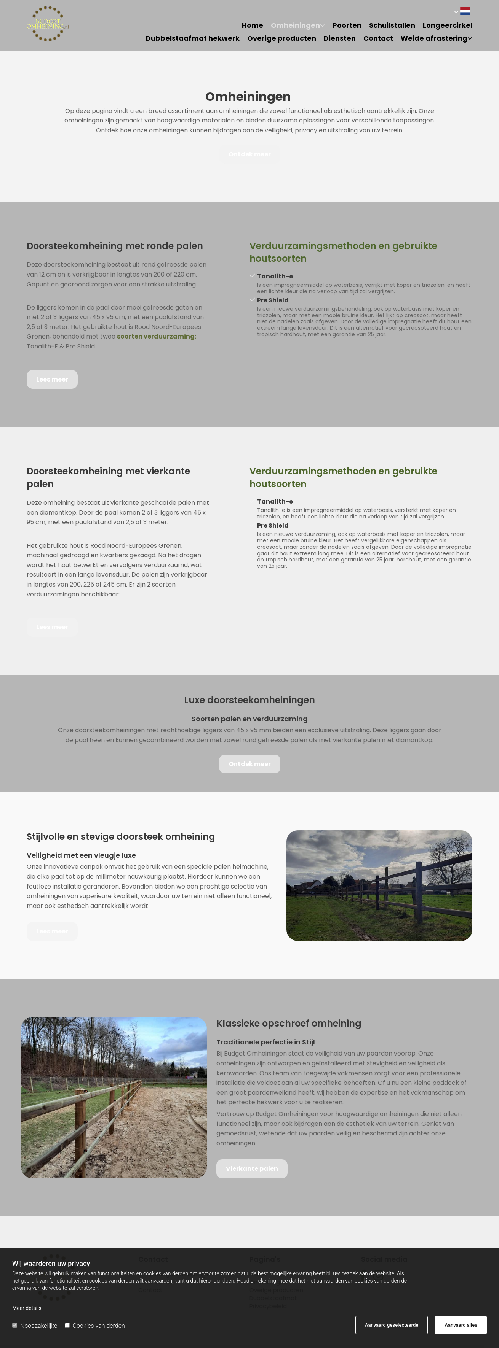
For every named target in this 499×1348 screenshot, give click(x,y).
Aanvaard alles (461, 1325)
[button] (249, 154)
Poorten (347, 26)
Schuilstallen (392, 26)
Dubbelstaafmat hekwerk (193, 39)
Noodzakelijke (34, 1325)
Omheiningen (295, 26)
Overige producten (281, 39)
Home (252, 26)
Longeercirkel (447, 26)
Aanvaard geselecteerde (391, 1325)
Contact (378, 39)
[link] (294, 28)
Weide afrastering (434, 39)
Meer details (27, 1308)
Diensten (340, 39)
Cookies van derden (95, 1325)
